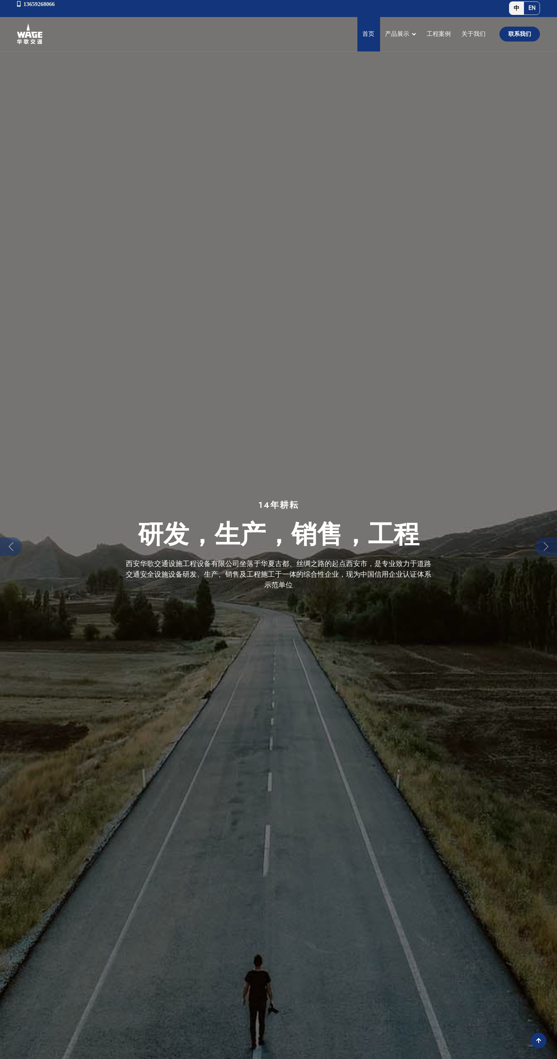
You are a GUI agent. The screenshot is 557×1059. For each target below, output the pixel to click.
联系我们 (519, 34)
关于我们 (473, 33)
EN (531, 8)
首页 (368, 33)
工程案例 (439, 33)
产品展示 (397, 33)
